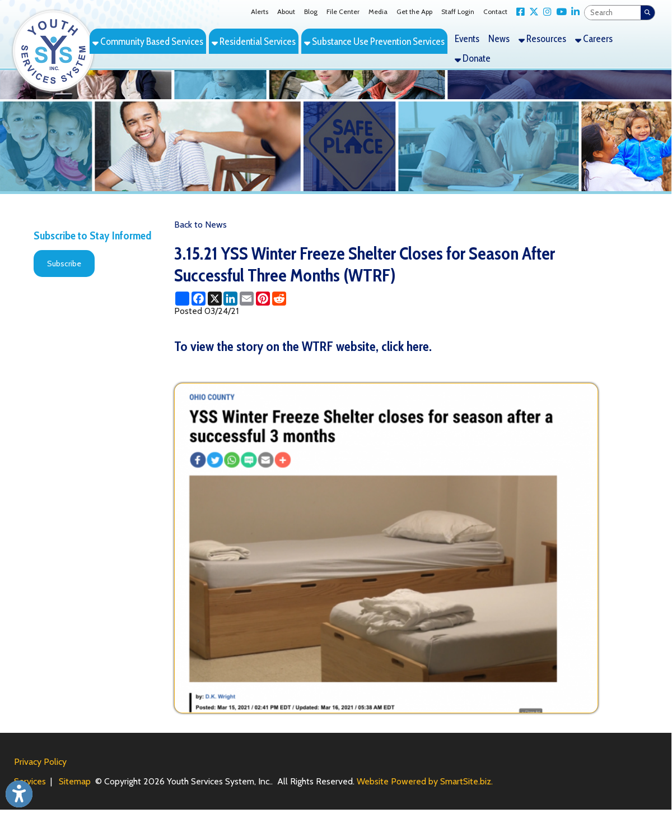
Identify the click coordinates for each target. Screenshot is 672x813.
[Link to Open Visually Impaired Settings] (19, 793)
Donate (473, 58)
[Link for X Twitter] (532, 12)
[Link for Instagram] (545, 12)
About (286, 11)
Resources (542, 38)
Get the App (414, 11)
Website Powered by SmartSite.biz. (425, 781)
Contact (495, 11)
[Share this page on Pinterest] (263, 299)
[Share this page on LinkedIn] (230, 299)
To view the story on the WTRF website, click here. (303, 346)
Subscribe (64, 263)
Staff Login (457, 11)
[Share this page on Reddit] (279, 299)
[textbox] (613, 13)
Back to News (200, 224)
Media (378, 11)
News (499, 38)
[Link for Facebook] (518, 12)
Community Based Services (147, 41)
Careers (594, 38)
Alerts (259, 11)
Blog (311, 11)
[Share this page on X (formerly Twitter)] (215, 299)
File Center (343, 11)
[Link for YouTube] (559, 12)
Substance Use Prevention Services (374, 41)
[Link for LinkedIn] (573, 12)
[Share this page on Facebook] (198, 299)
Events (467, 38)
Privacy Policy (40, 761)
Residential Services (254, 41)
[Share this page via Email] (247, 299)
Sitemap (75, 781)
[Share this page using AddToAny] (182, 299)
